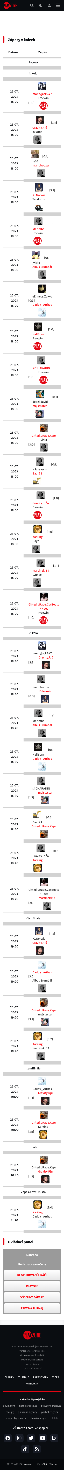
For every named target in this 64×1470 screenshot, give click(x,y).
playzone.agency (27, 1412)
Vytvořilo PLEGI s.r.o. (47, 1464)
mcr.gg (10, 1412)
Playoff (32, 1286)
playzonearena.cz (51, 1405)
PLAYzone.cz (27, 1464)
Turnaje (23, 1377)
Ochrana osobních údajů (32, 1355)
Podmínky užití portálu (32, 1359)
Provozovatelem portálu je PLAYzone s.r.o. (32, 1346)
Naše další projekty (32, 1399)
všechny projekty (54, 1418)
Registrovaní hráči (32, 1275)
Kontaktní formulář (32, 1368)
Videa (55, 1377)
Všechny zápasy (32, 1297)
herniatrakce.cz (28, 1405)
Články (9, 1377)
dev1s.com (9, 1405)
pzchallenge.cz (49, 1412)
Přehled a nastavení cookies (32, 1351)
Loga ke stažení (32, 1364)
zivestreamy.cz (38, 1418)
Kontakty (32, 1383)
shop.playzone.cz (16, 1418)
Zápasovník (40, 1377)
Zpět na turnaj (32, 1308)
